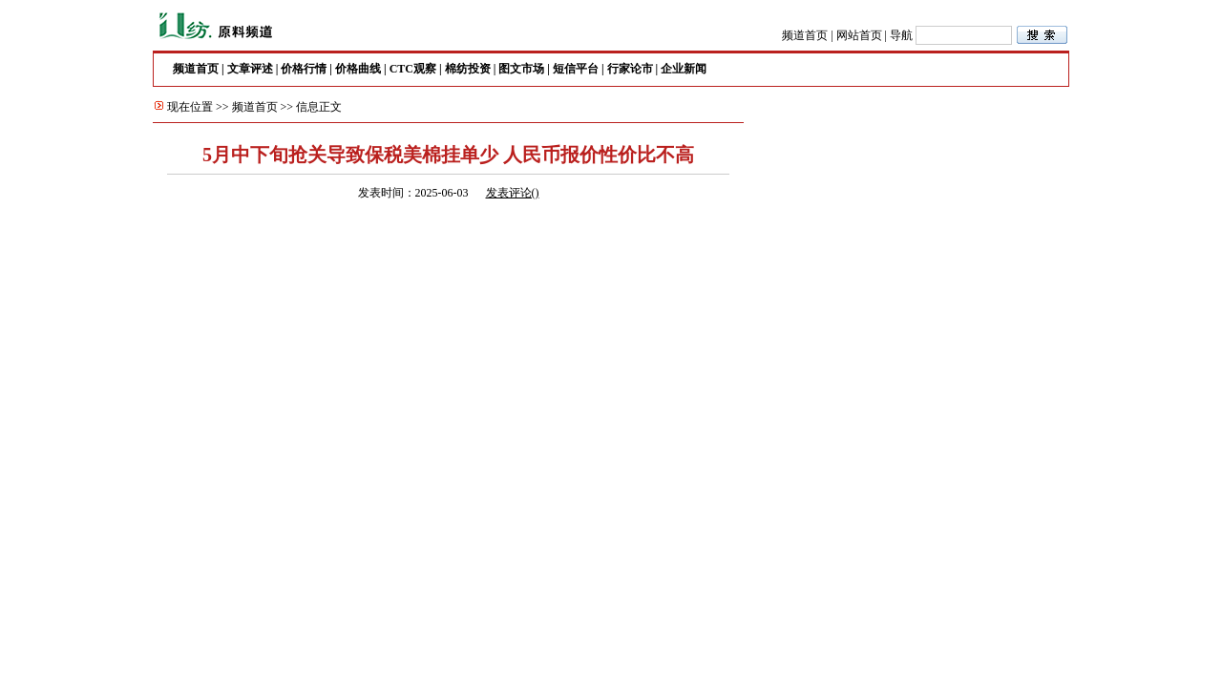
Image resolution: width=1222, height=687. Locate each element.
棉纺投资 (468, 68)
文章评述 (250, 68)
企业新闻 (683, 68)
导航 (901, 35)
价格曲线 (358, 68)
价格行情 (304, 68)
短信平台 (576, 68)
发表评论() (512, 192)
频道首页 (805, 35)
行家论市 (630, 68)
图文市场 (521, 68)
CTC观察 (413, 68)
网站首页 (859, 35)
